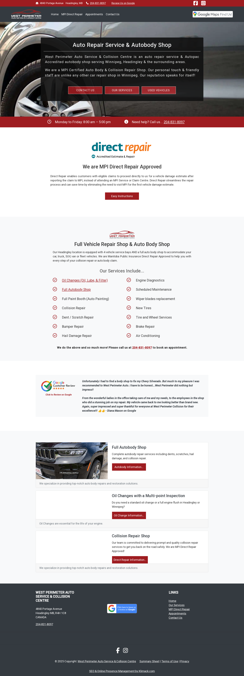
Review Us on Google (123, 3)
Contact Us (113, 14)
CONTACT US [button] (85, 90)
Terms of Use (169, 661)
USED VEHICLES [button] (159, 90)
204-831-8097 (98, 3)
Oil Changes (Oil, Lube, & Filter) (85, 280)
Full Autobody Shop (76, 289)
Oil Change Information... (129, 515)
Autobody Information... (129, 467)
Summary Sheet (149, 661)
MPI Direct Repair (72, 14)
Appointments (94, 14)
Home (55, 14)
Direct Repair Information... (130, 559)
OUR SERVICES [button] (122, 90)
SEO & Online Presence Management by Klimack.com (122, 671)
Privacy (184, 661)
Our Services (177, 605)
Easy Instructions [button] (122, 196)
